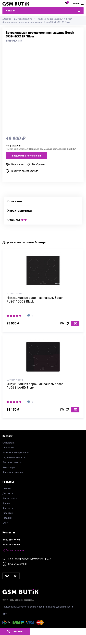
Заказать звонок (15, 550)
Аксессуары (8, 467)
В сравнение (18, 164)
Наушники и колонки (13, 457)
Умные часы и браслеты (15, 452)
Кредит (6, 503)
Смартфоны (8, 442)
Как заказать (9, 498)
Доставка (7, 493)
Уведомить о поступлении (26, 155)
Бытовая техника (11, 462)
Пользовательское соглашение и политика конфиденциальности (37, 606)
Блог (5, 523)
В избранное (39, 164)
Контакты (7, 508)
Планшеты (8, 447)
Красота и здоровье (13, 472)
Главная (6, 488)
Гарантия (7, 513)
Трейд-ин (7, 518)
